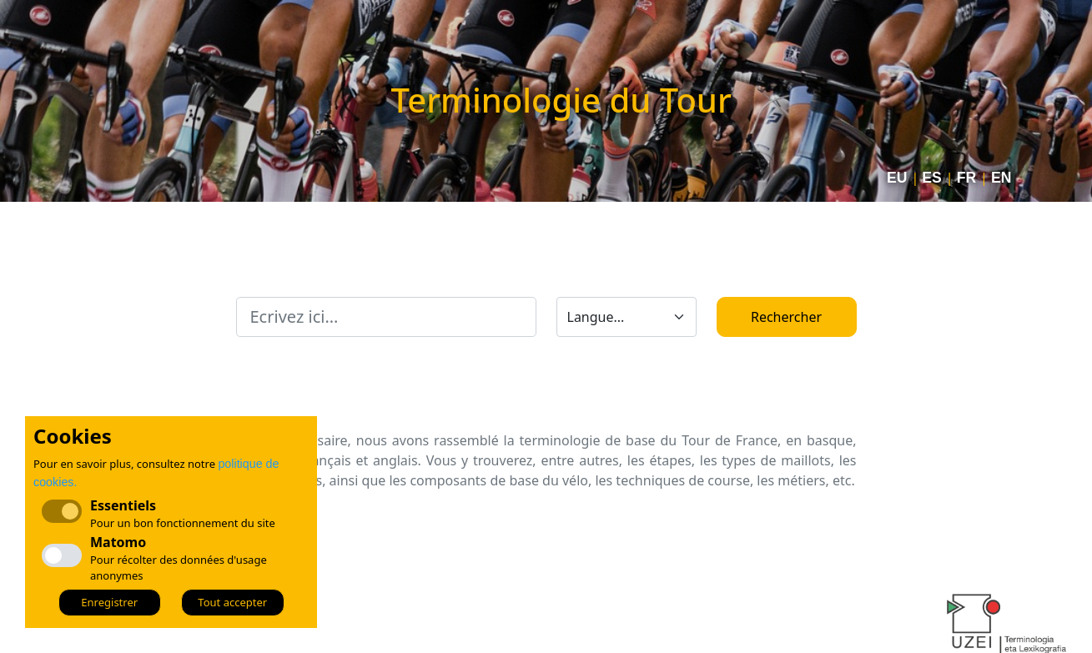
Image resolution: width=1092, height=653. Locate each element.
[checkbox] (62, 555)
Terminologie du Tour (561, 100)
